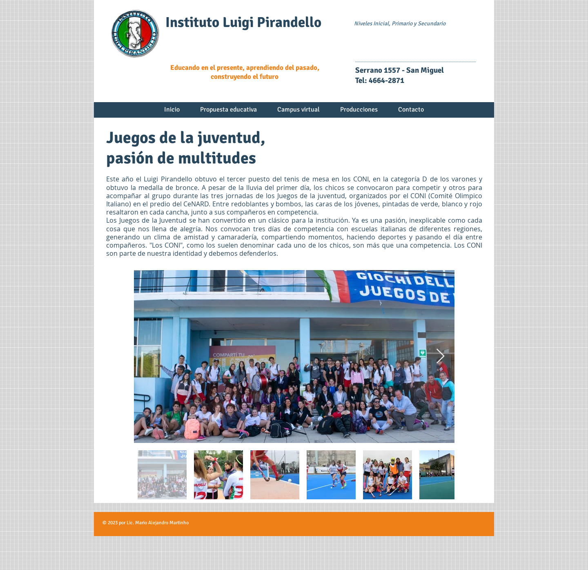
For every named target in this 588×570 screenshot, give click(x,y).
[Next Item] (440, 356)
